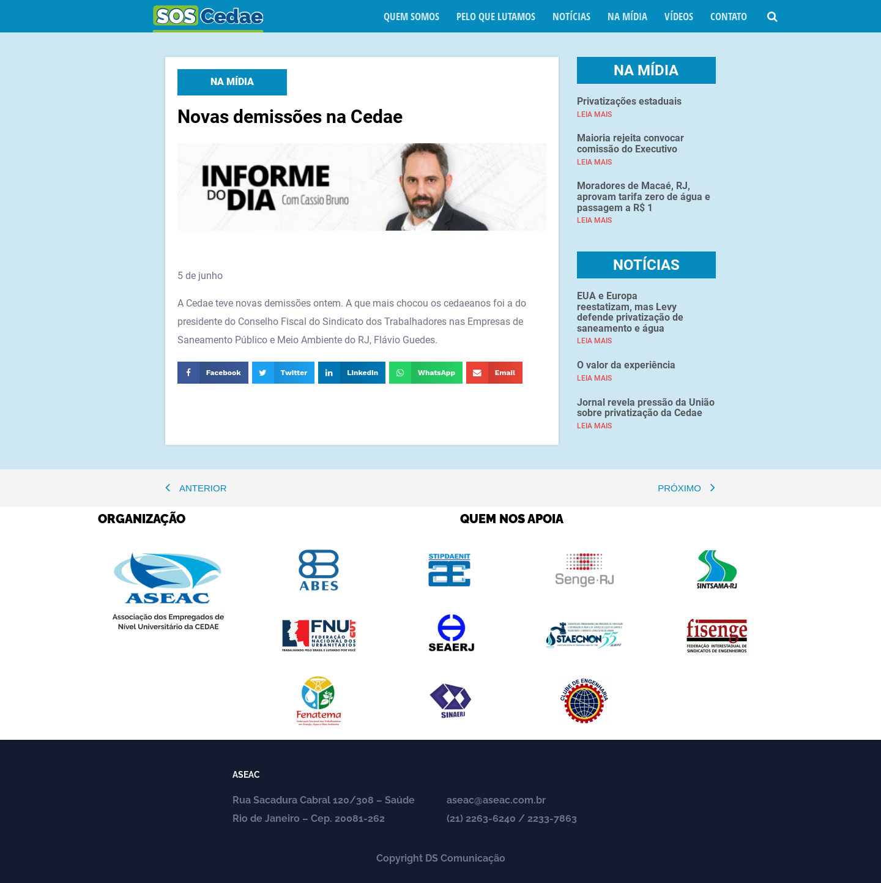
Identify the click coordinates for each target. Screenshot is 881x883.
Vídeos (678, 16)
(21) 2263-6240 (481, 818)
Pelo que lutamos (495, 16)
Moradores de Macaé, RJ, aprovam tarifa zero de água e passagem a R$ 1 (643, 196)
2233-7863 (552, 818)
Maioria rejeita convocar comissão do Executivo (630, 143)
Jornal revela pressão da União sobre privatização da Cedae (646, 408)
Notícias (571, 16)
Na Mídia (627, 16)
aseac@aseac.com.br (496, 800)
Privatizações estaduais (629, 101)
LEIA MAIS (594, 114)
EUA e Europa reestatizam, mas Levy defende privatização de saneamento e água (630, 312)
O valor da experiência (626, 365)
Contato (728, 16)
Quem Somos (411, 16)
